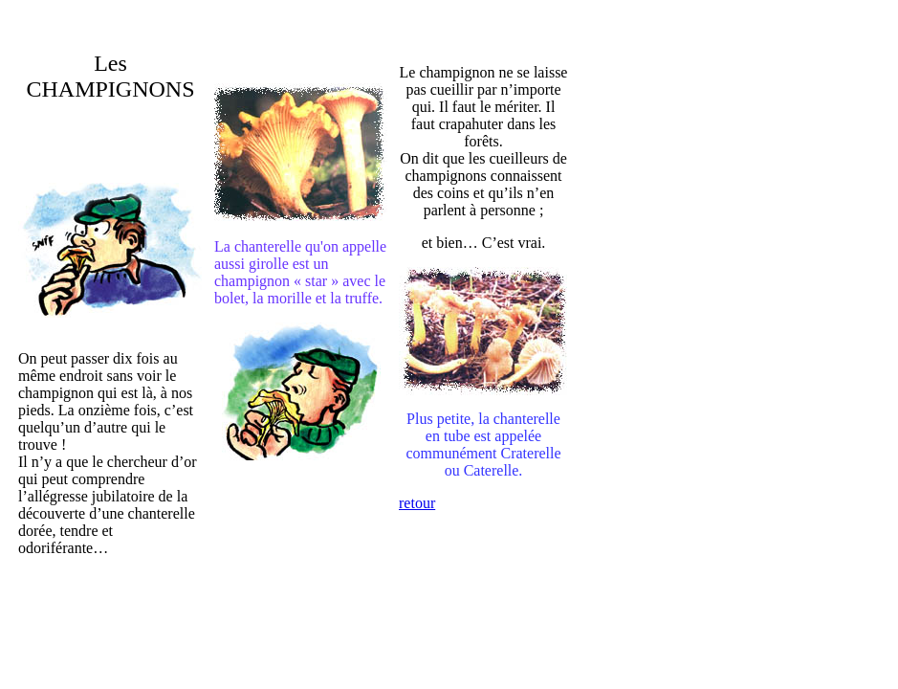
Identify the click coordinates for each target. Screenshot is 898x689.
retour (417, 503)
